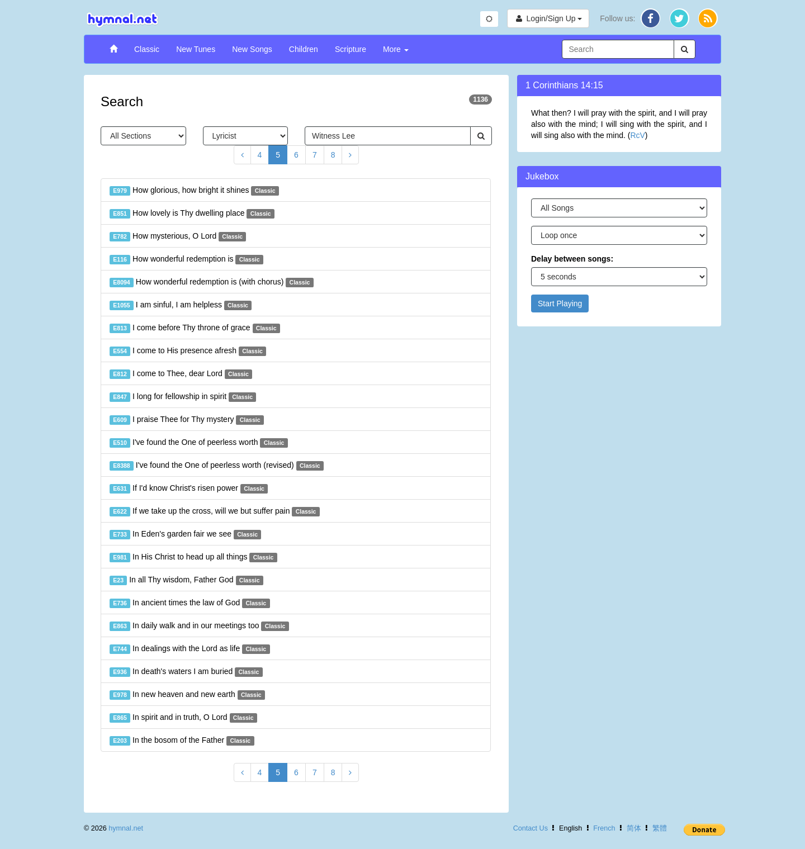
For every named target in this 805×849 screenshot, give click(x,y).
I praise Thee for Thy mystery (187, 420)
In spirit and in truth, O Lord (183, 718)
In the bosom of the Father (182, 741)
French (604, 828)
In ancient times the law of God (190, 603)
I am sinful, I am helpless (181, 305)
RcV (637, 135)
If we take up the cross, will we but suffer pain (215, 511)
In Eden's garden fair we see (185, 534)
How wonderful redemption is (186, 259)
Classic (146, 49)
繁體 (659, 828)
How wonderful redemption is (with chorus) (212, 282)
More (396, 49)
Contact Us (530, 828)
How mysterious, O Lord (178, 236)
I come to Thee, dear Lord (181, 374)
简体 (634, 828)
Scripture (350, 49)
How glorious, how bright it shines (194, 191)
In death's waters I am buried (186, 672)
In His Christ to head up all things (193, 557)
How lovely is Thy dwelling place (192, 213)
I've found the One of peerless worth (199, 443)
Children (303, 49)
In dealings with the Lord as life (190, 649)
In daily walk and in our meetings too (199, 626)
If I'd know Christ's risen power (189, 488)
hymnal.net (125, 828)
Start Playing (560, 303)
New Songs (252, 49)
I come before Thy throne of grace (195, 328)
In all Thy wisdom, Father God (186, 580)
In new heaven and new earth (187, 695)
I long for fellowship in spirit (183, 397)
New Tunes (195, 49)
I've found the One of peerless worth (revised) (217, 466)
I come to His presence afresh (188, 351)
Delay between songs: (572, 258)
